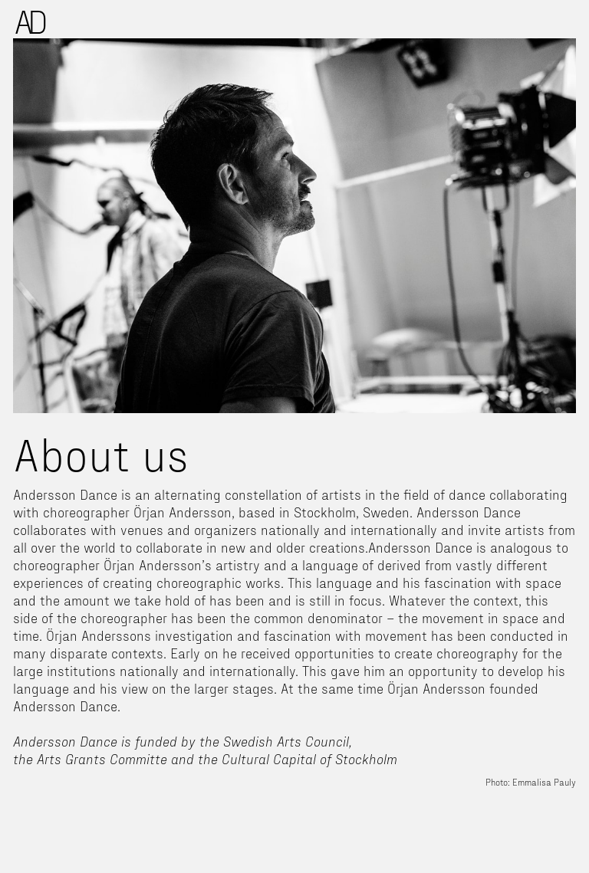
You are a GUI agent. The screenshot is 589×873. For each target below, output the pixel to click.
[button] (575, 14)
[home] (30, 22)
